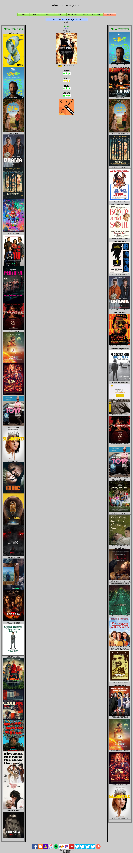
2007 (66, 28)
